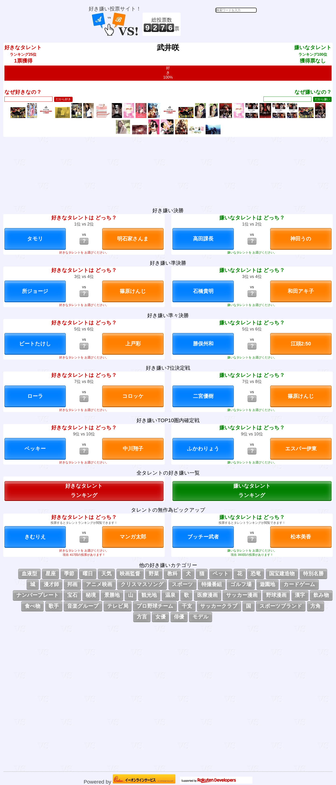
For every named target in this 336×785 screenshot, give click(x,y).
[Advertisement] (219, 24)
